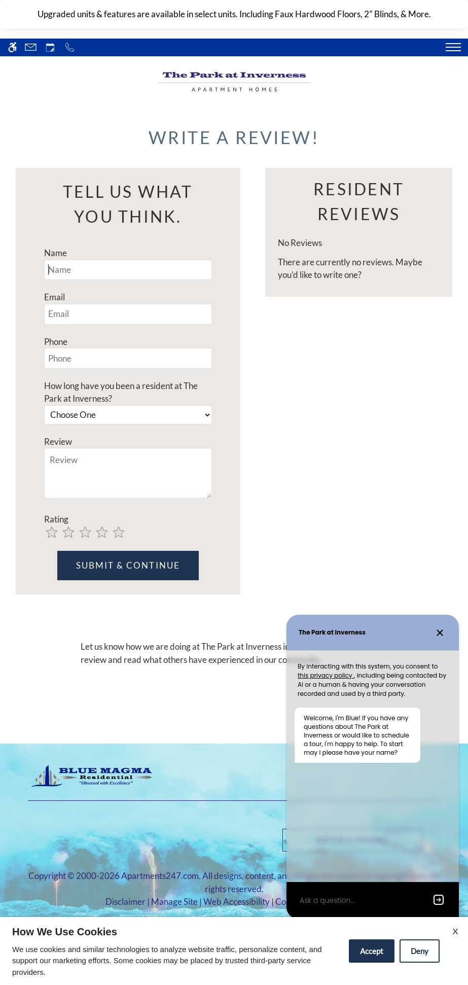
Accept (371, 951)
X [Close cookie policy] (455, 931)
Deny (419, 951)
